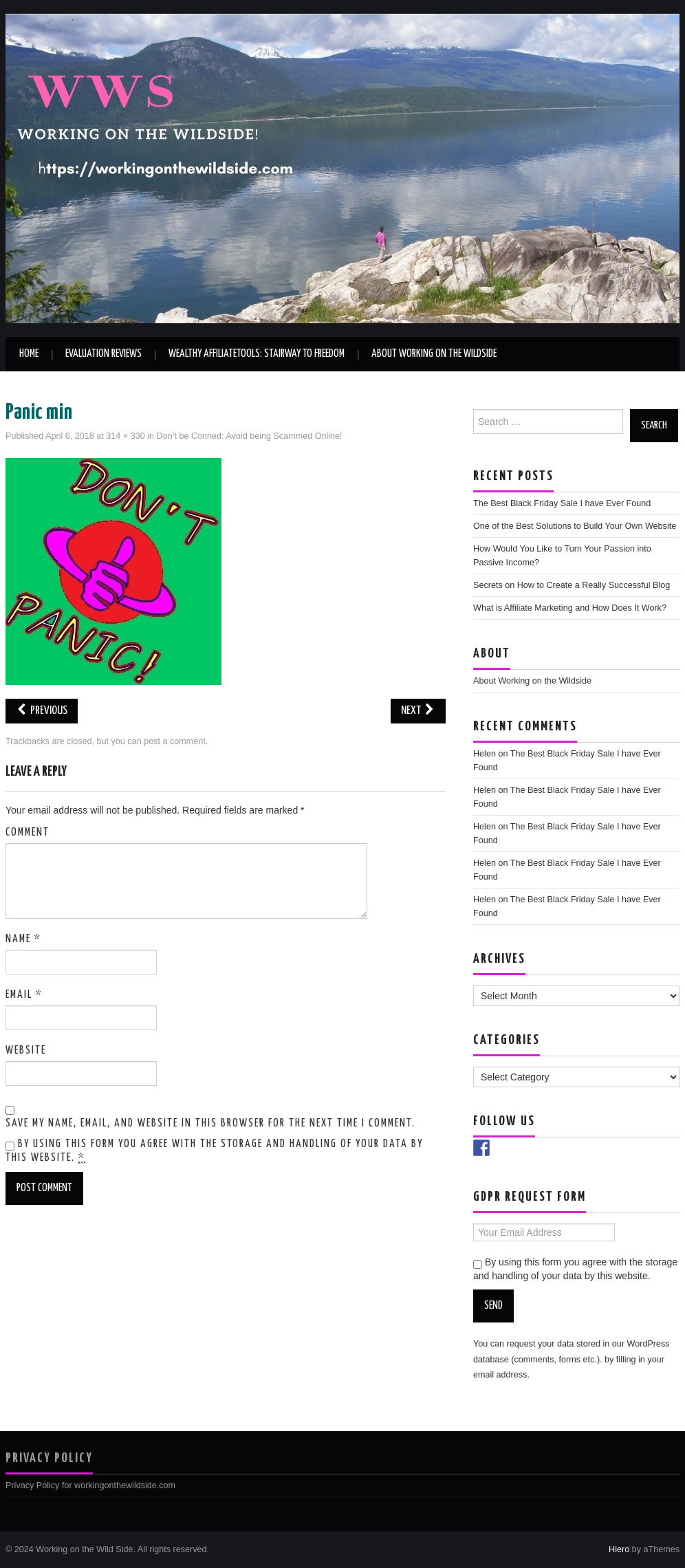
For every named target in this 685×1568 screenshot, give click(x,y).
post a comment (175, 741)
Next (418, 711)
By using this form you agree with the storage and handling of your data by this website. (214, 1151)
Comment (28, 832)
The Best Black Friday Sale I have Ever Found (562, 503)
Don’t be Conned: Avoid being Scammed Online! (249, 436)
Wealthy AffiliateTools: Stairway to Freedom (256, 354)
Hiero (619, 1549)
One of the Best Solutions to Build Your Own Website (574, 526)
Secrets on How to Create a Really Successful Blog (571, 585)
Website (26, 1050)
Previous (41, 711)
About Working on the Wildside (434, 354)
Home (29, 354)
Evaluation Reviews (103, 354)
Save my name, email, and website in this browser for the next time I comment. (210, 1123)
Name (23, 939)
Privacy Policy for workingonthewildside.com (90, 1485)
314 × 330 (125, 436)
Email (24, 995)
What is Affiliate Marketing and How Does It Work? (569, 608)
